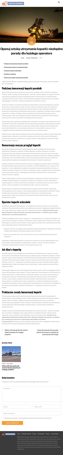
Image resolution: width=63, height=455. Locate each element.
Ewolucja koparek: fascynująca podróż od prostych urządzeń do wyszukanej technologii (47, 332)
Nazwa (6, 406)
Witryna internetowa (9, 413)
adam (22, 58)
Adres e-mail (38, 406)
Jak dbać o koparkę (10, 74)
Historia (47, 433)
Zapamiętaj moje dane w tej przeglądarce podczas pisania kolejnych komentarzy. (27, 418)
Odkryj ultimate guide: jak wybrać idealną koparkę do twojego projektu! (16, 332)
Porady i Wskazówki (31, 58)
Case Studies (54, 433)
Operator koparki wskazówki (12, 70)
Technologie (41, 433)
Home (18, 433)
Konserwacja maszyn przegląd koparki (16, 67)
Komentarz (7, 388)
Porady (34, 433)
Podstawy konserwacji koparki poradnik (16, 63)
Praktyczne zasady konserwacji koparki (16, 77)
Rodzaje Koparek (26, 433)
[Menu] (58, 2)
